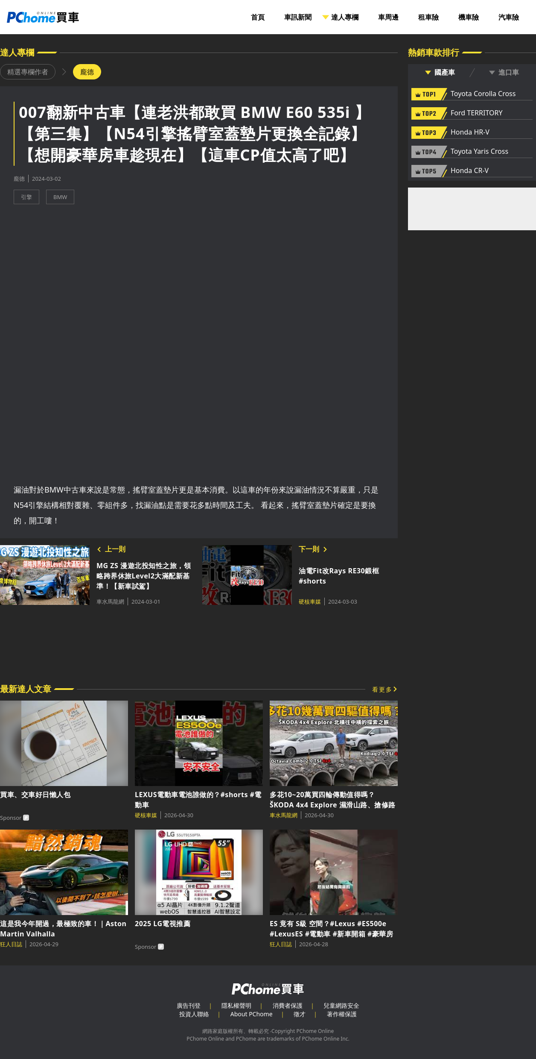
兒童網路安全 (341, 1005)
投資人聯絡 (194, 1014)
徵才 (300, 1014)
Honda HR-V (470, 132)
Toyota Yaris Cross (479, 151)
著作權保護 (342, 1014)
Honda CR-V (470, 171)
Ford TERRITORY (476, 113)
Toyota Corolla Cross (483, 94)
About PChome (251, 1014)
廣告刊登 (189, 1005)
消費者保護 (288, 1005)
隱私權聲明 (236, 1005)
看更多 (382, 689)
